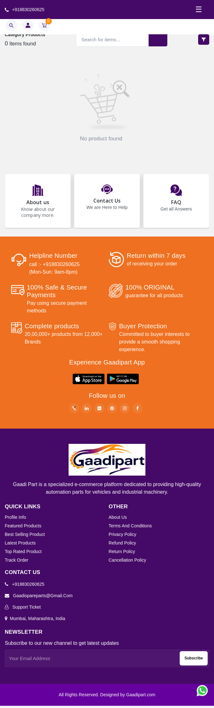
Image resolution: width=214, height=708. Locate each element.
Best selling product (25, 536)
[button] (88, 381)
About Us (118, 519)
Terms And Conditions (130, 528)
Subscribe (193, 660)
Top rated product (23, 553)
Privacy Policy (122, 536)
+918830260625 (24, 9)
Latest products (20, 545)
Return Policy (122, 553)
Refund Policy (122, 545)
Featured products (23, 528)
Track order (16, 562)
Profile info (15, 519)
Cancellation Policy (127, 562)
